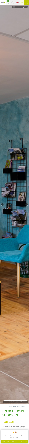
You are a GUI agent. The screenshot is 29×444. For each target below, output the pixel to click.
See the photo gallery (20, 7)
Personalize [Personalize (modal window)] (14, 441)
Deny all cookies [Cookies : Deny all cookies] (5, 441)
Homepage (5, 406)
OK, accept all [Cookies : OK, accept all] (24, 441)
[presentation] (2, 204)
